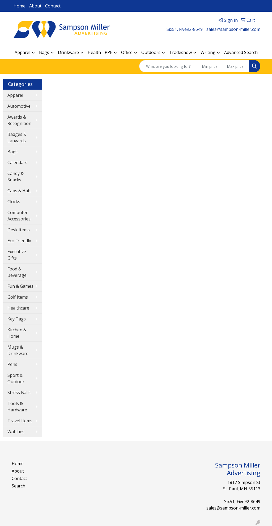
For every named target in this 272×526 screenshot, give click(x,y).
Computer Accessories (19, 216)
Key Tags (16, 319)
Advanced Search (241, 52)
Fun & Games (20, 286)
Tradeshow (180, 52)
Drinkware (68, 52)
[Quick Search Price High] (236, 66)
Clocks (13, 201)
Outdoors (150, 52)
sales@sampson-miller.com (233, 29)
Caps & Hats (19, 191)
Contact (53, 6)
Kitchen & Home (16, 333)
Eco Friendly (19, 241)
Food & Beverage (17, 272)
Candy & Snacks (15, 176)
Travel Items (19, 421)
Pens (12, 364)
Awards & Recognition (19, 120)
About (35, 6)
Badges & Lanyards (16, 137)
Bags (44, 52)
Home (20, 6)
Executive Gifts (16, 255)
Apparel (22, 52)
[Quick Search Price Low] (211, 66)
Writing (208, 52)
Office (127, 52)
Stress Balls (19, 392)
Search (18, 486)
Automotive (19, 106)
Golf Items (17, 297)
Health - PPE (100, 52)
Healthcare (18, 308)
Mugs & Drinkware (17, 350)
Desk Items (18, 230)
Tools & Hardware (17, 406)
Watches (15, 432)
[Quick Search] (169, 66)
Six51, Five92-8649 (185, 29)
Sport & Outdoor (15, 378)
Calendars (17, 162)
